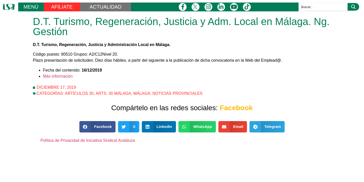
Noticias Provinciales (177, 93)
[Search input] (323, 7)
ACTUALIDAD (105, 7)
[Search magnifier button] (353, 7)
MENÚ (31, 7)
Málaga (141, 93)
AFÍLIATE (62, 7)
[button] (97, 126)
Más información (58, 76)
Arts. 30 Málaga (113, 93)
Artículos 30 (79, 93)
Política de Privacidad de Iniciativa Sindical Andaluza (87, 140)
